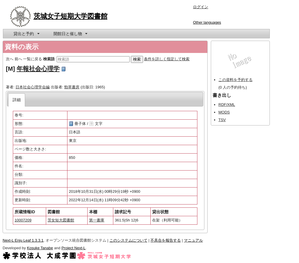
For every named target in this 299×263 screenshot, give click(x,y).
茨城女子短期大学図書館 (70, 16)
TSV (222, 120)
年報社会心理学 (38, 68)
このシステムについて (128, 240)
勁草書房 (71, 87)
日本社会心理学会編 (32, 87)
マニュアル (193, 240)
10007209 (23, 220)
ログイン (200, 7)
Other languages (207, 22)
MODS (224, 112)
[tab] (16, 99)
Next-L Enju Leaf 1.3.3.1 (23, 240)
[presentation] (16, 100)
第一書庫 (96, 220)
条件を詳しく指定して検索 (167, 59)
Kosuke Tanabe (40, 248)
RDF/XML (226, 104)
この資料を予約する (235, 80)
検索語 (49, 59)
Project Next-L (73, 248)
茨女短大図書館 (61, 220)
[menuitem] (26, 33)
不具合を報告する (165, 240)
